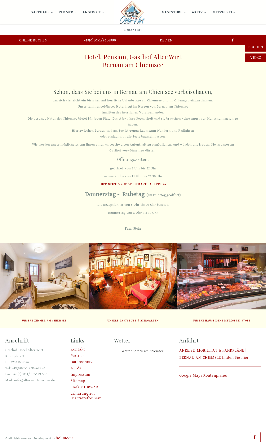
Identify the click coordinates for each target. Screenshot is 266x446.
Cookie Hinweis (85, 387)
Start (138, 29)
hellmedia (65, 438)
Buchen (255, 47)
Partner (77, 355)
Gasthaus (41, 12)
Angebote (92, 12)
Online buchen (33, 40)
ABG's (76, 368)
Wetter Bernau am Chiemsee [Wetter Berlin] (143, 351)
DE (162, 40)
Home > (129, 29)
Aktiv (198, 12)
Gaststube (172, 12)
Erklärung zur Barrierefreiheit (86, 396)
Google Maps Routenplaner (203, 375)
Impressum (80, 374)
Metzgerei (223, 12)
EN (170, 40)
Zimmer (66, 12)
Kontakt (78, 349)
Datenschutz (82, 362)
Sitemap (78, 381)
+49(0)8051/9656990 (100, 40)
